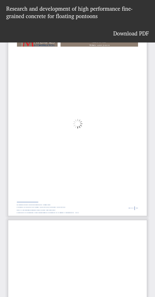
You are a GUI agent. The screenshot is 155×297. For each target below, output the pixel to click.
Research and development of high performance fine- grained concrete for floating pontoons (69, 12)
